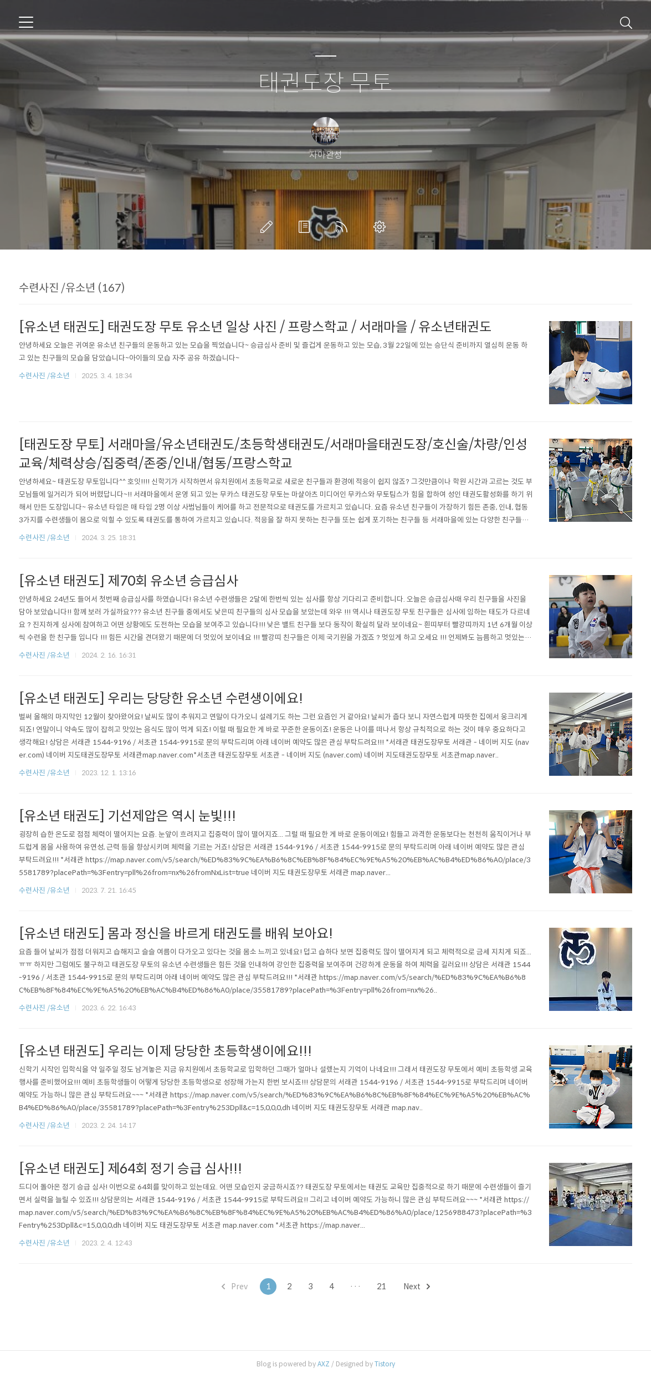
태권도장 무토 (325, 83)
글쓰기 (268, 227)
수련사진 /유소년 (44, 375)
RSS (344, 227)
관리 (381, 227)
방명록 (306, 227)
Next (416, 1286)
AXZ (323, 1364)
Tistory (385, 1364)
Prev (235, 1286)
